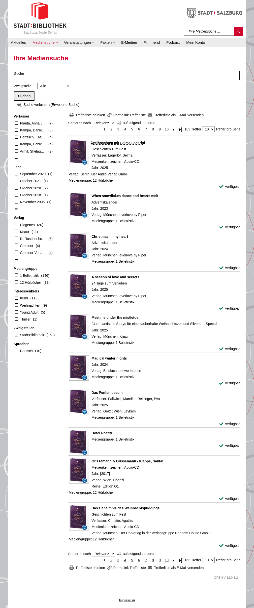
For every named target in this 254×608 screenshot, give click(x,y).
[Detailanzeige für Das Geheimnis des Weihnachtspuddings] (125, 508)
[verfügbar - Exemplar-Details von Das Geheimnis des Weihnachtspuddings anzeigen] (229, 546)
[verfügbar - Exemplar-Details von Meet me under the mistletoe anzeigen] (229, 349)
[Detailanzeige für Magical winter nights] (109, 358)
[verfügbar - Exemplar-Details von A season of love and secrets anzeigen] (229, 308)
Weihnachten (30, 305)
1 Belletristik (29, 276)
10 (167, 129)
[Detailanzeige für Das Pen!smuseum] (107, 393)
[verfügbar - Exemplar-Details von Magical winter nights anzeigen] (229, 383)
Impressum (127, 600)
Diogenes (27, 225)
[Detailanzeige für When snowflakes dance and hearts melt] (125, 196)
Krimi (24, 298)
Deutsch (26, 351)
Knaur (24, 232)
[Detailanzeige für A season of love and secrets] (115, 277)
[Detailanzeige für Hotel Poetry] (102, 433)
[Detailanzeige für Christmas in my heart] (110, 237)
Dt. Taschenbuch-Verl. (33, 239)
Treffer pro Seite (228, 129)
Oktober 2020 (30, 188)
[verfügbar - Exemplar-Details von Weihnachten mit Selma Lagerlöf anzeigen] (229, 187)
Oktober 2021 (30, 181)
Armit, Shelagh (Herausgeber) (33, 151)
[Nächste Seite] (174, 129)
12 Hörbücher (30, 282)
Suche (19, 74)
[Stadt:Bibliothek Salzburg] (40, 18)
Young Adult (29, 312)
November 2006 (32, 202)
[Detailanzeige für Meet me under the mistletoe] (115, 318)
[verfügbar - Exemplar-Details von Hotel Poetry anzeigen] (229, 446)
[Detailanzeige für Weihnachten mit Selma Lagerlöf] (118, 143)
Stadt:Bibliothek (32, 335)
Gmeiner (26, 246)
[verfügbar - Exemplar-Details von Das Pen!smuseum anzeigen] (229, 424)
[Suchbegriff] (209, 31)
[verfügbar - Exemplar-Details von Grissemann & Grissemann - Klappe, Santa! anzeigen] (229, 499)
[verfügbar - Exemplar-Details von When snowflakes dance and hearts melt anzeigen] (229, 227)
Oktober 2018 (30, 195)
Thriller (25, 319)
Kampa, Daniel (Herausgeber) (33, 144)
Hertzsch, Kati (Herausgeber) (33, 137)
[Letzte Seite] (181, 129)
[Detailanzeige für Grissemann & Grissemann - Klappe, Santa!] (127, 461)
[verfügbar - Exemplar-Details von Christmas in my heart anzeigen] (229, 268)
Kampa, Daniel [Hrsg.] (33, 130)
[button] (45, 42)
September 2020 (33, 174)
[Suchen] (238, 31)
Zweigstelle (23, 86)
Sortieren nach (79, 123)
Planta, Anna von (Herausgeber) (33, 123)
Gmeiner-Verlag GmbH (33, 253)
